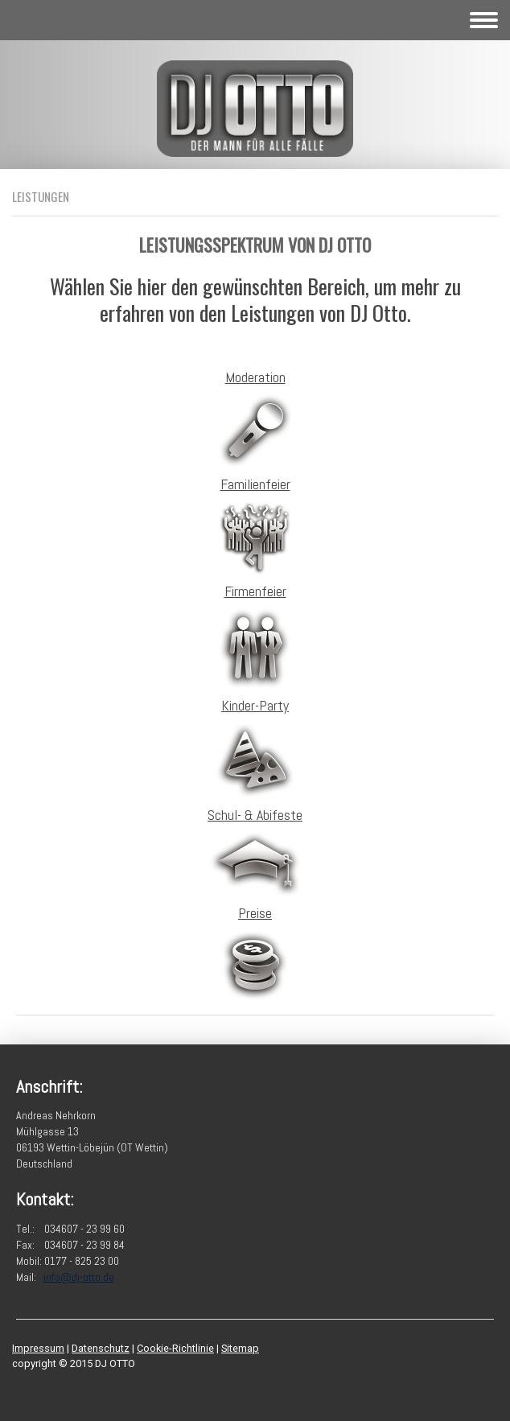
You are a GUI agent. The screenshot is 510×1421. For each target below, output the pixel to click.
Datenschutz (101, 1348)
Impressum (38, 1348)
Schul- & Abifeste (255, 814)
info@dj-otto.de (78, 1277)
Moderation (255, 377)
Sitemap (240, 1348)
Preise (255, 913)
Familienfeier (255, 484)
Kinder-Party (255, 705)
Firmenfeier (255, 591)
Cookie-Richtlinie (175, 1348)
